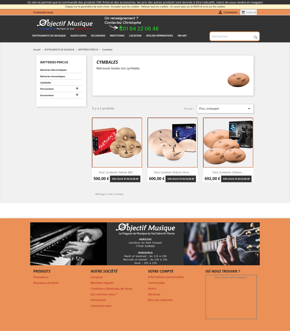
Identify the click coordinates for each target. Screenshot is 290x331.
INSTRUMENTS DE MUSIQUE (49, 35)
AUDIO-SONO (78, 35)
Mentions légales (102, 283)
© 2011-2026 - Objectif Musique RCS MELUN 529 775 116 (145, 325)
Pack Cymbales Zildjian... (228, 172)
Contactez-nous (43, 12)
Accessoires (47, 95)
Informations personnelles (166, 277)
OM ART (182, 35)
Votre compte (160, 271)
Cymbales (45, 82)
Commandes (156, 283)
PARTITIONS (117, 35)
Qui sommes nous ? (104, 294)
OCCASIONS (98, 35)
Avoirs (152, 288)
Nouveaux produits (46, 283)
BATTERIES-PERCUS (54, 62)
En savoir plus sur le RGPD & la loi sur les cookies (197, 6)
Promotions (41, 277)
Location (135, 35)
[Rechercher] (234, 36)
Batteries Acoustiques (52, 76)
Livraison (97, 277)
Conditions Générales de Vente (111, 288)
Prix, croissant (225, 108)
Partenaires (98, 300)
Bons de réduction (160, 300)
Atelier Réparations (159, 35)
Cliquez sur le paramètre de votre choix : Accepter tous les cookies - (103, 6)
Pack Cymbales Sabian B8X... (117, 172)
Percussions (47, 88)
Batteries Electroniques (53, 69)
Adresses (154, 294)
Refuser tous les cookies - (155, 6)
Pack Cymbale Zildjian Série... (172, 172)
